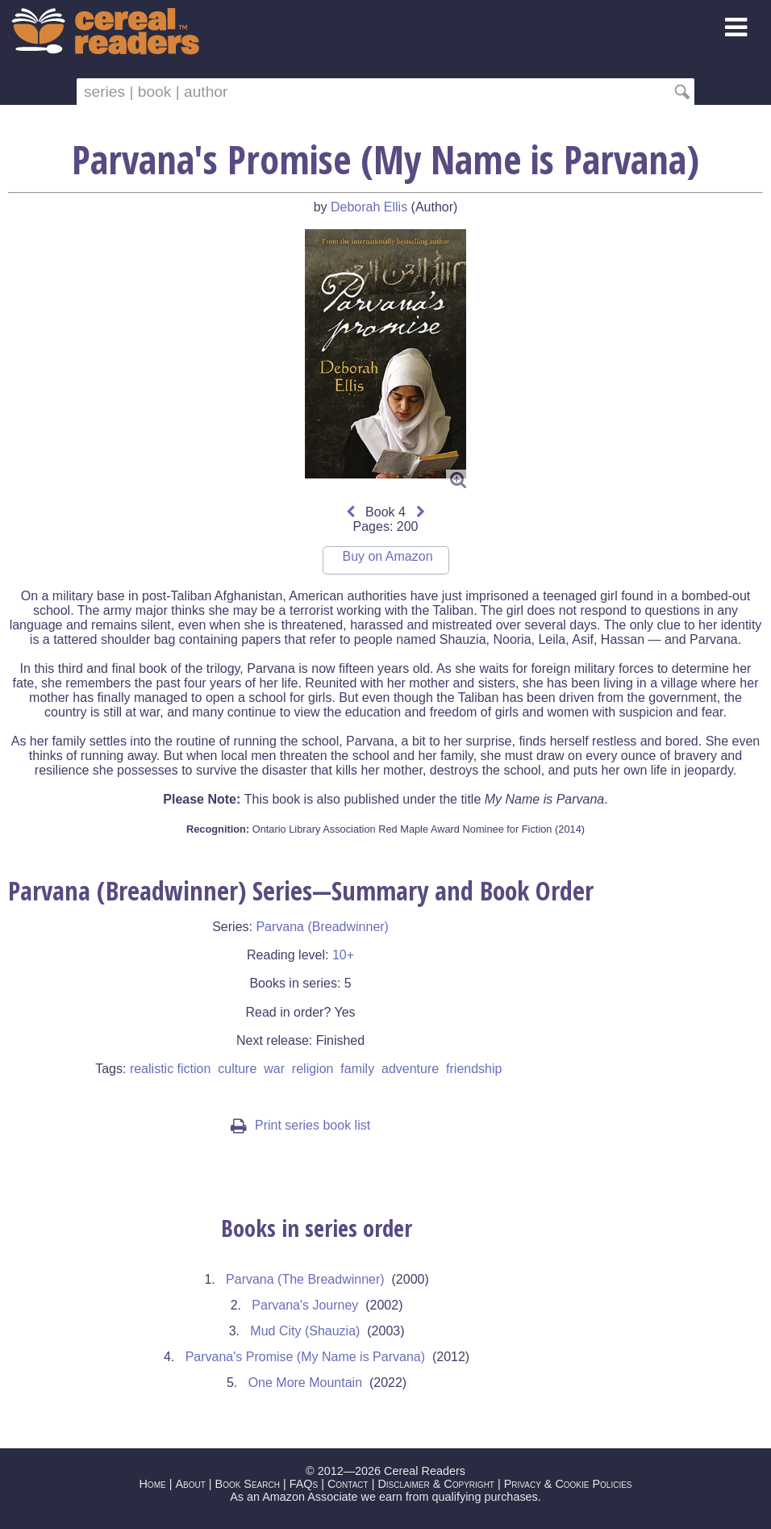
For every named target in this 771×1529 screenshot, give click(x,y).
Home (152, 1483)
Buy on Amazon (387, 556)
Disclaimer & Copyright (435, 1483)
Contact (348, 1483)
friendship (474, 1069)
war (274, 1069)
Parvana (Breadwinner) (322, 927)
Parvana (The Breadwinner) (305, 1279)
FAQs (304, 1483)
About (190, 1483)
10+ (343, 955)
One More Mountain (305, 1382)
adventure (410, 1069)
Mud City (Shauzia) (305, 1331)
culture (237, 1069)
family (357, 1069)
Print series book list (300, 1125)
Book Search (247, 1483)
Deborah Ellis (369, 207)
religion (313, 1069)
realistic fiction (170, 1069)
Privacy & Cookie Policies (568, 1483)
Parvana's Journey (305, 1305)
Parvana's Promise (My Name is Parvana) (305, 1357)
